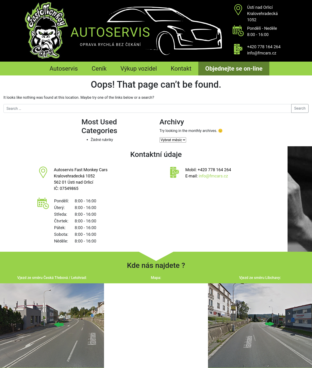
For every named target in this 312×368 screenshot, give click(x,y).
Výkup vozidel (138, 68)
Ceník (99, 68)
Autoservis (64, 68)
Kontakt (181, 68)
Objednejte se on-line (233, 68)
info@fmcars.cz (261, 53)
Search (300, 108)
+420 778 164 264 (264, 46)
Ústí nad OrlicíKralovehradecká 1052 (262, 13)
